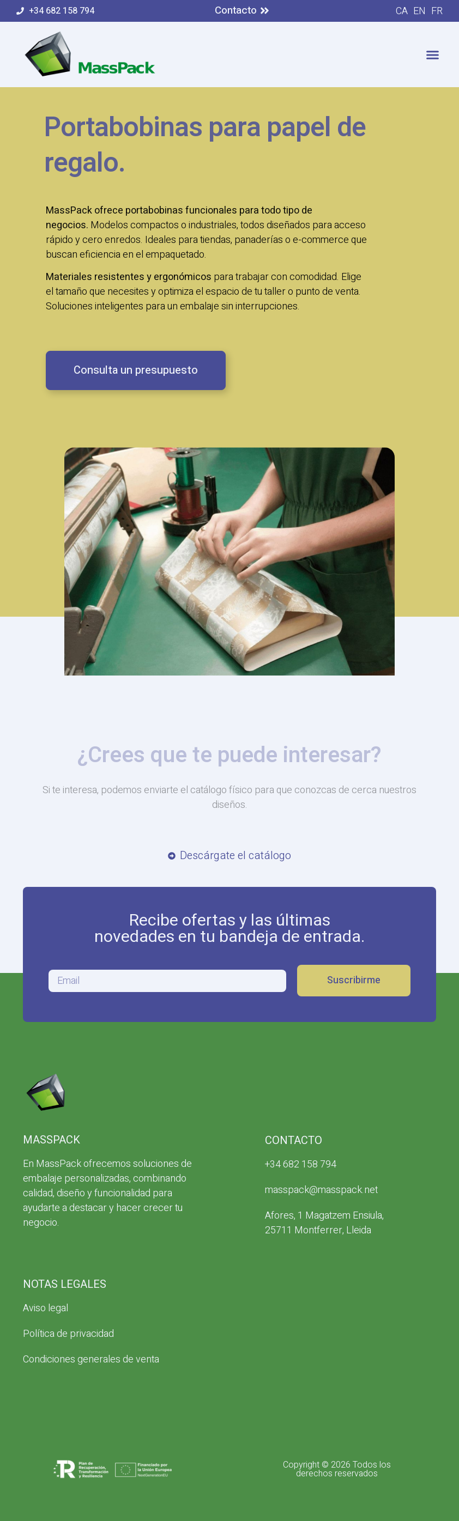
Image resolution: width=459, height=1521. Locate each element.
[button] (432, 54)
